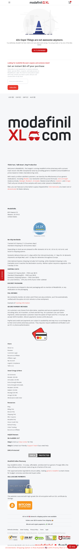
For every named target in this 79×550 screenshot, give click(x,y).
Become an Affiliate (14, 355)
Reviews (10, 350)
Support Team (32, 446)
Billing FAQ (11, 409)
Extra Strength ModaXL (15, 382)
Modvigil (22, 181)
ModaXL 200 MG (12, 377)
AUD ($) (32, 97)
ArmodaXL (36, 181)
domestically (12, 189)
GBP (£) (25, 97)
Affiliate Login (12, 358)
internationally (54, 187)
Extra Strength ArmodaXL (15, 385)
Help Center (23, 442)
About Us (10, 348)
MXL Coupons (12, 417)
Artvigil (67, 181)
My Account (11, 361)
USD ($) (11, 97)
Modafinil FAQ (12, 419)
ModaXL (26, 179)
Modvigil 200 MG (13, 393)
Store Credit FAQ (13, 422)
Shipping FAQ (12, 414)
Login (46, 529)
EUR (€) (18, 97)
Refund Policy (12, 425)
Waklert (59, 181)
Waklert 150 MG (12, 390)
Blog (9, 407)
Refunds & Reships (13, 529)
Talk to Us (11, 366)
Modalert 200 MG (13, 387)
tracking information (23, 303)
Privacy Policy (34, 529)
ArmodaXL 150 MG (13, 380)
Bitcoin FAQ (11, 412)
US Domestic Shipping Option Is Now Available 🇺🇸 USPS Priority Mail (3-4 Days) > (39, 548)
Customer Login (12, 353)
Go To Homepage (39, 50)
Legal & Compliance (14, 363)
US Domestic (12, 374)
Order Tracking (12, 427)
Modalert (29, 181)
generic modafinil (53, 471)
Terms (42, 529)
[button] (2, 275)
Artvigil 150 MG (12, 395)
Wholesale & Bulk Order (15, 398)
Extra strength (63, 179)
